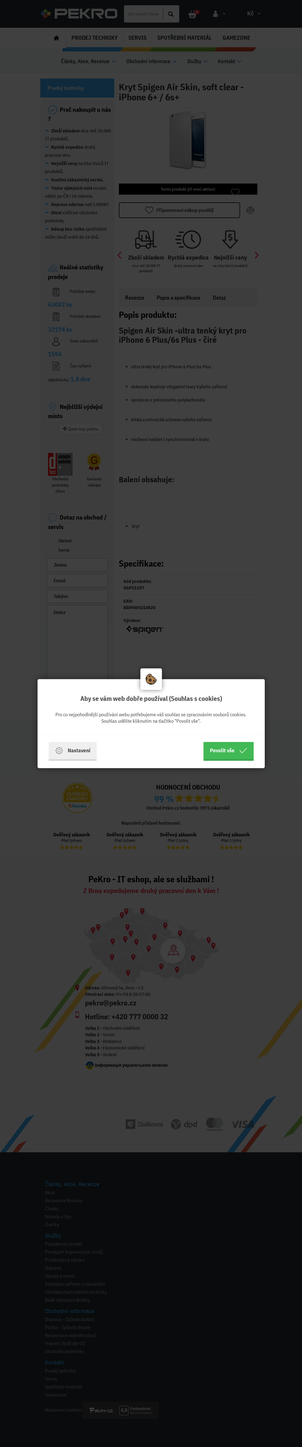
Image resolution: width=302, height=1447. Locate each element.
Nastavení (72, 750)
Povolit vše (228, 750)
